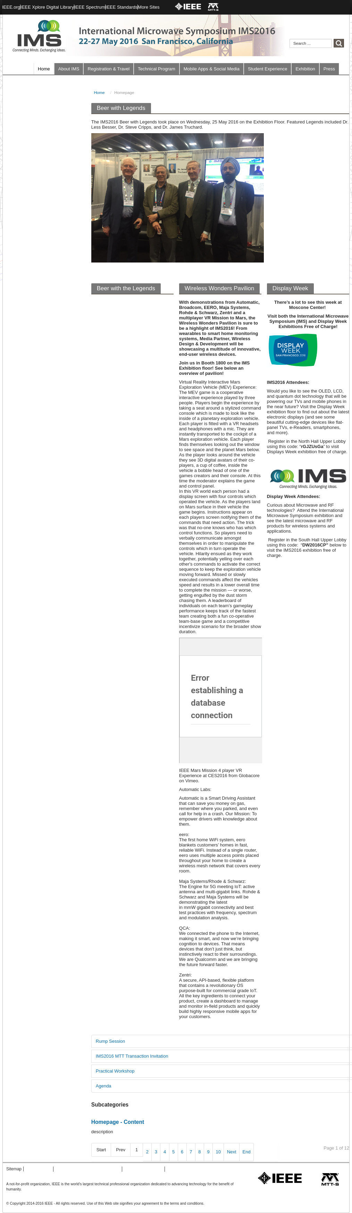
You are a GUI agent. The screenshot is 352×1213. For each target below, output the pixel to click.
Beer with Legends (121, 108)
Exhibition (305, 68)
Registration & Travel (108, 68)
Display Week (290, 288)
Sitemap (14, 1169)
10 (218, 1151)
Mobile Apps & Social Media (212, 68)
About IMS (68, 68)
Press (329, 68)
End (246, 1151)
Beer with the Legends (126, 288)
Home (44, 68)
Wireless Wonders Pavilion (219, 288)
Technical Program (156, 68)
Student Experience (267, 68)
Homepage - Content (117, 1122)
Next (231, 1151)
